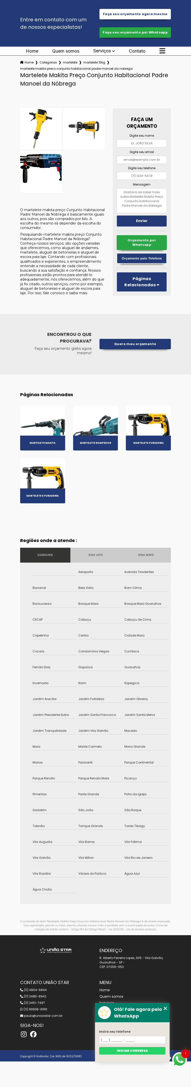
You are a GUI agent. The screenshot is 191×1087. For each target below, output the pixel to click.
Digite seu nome (142, 135)
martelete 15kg (94, 62)
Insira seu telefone (115, 1031)
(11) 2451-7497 (32, 1003)
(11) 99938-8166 (33, 1009)
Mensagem (141, 184)
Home (32, 51)
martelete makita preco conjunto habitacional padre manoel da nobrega (76, 68)
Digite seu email (142, 152)
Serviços (102, 51)
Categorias (48, 62)
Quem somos (65, 51)
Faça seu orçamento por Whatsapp (135, 32)
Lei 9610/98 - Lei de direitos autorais (132, 929)
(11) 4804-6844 (33, 990)
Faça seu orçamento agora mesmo (135, 14)
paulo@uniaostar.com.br (41, 1016)
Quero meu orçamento (135, 344)
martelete (70, 62)
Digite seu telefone (141, 168)
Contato (137, 51)
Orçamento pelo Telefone (142, 258)
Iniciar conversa (132, 1051)
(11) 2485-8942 (33, 996)
